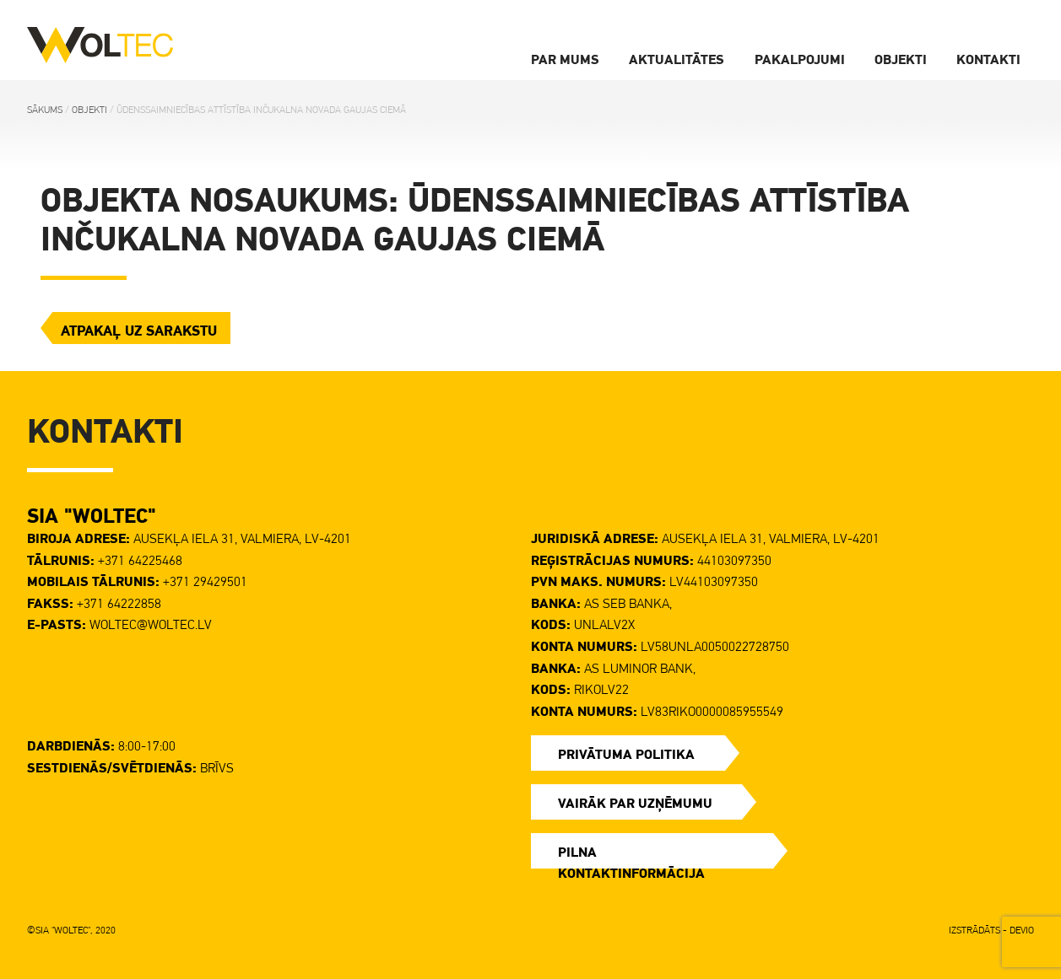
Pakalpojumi (800, 59)
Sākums (44, 110)
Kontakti (988, 59)
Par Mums (565, 59)
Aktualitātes (676, 59)
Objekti (900, 59)
